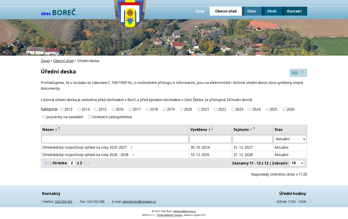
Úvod (199, 11)
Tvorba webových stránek (169, 215)
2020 (188, 109)
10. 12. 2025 (200, 154)
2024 (256, 109)
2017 (137, 109)
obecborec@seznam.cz (139, 201)
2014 (85, 109)
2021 (205, 109)
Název (49, 129)
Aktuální (281, 147)
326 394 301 (64, 201)
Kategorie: (49, 108)
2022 (222, 109)
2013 (68, 109)
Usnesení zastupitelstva (112, 116)
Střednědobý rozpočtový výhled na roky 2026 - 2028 (89, 154)
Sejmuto (242, 129)
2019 (171, 109)
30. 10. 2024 (200, 147)
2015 (103, 109)
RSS (298, 72)
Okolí (272, 11)
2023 (239, 109)
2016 (120, 109)
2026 (291, 109)
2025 (273, 109)
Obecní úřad (226, 11)
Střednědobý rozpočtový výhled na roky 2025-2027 (88, 147)
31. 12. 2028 (243, 154)
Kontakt (294, 11)
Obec (251, 11)
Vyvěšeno (200, 129)
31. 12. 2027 (243, 147)
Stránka (60, 162)
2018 (154, 109)
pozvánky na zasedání (64, 116)
